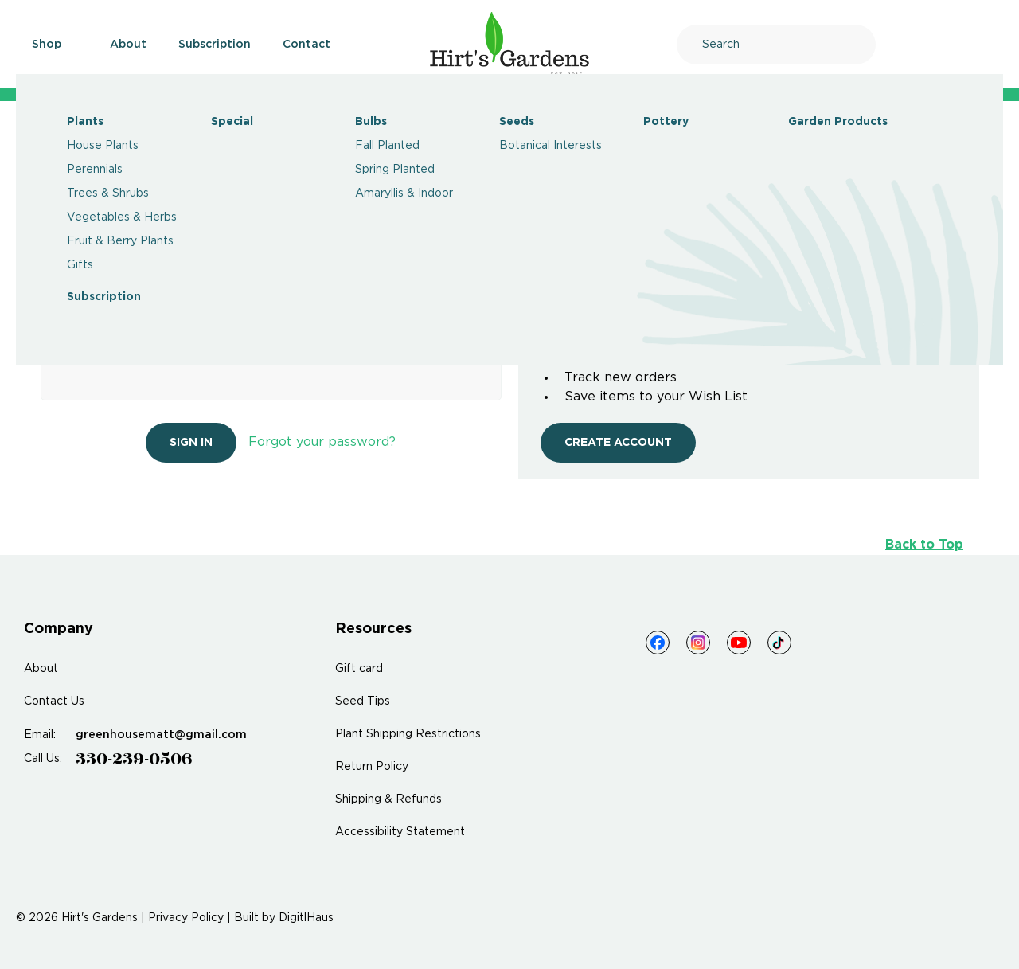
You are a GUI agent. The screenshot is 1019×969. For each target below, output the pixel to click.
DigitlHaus (306, 918)
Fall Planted (387, 145)
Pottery (666, 122)
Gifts (80, 265)
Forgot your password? (322, 442)
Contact (306, 44)
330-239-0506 (134, 759)
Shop (55, 44)
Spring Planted (395, 169)
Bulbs (371, 122)
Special (232, 122)
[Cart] (984, 44)
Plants (85, 122)
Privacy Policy (186, 918)
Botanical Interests (550, 145)
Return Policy (371, 767)
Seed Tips (362, 701)
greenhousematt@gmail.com (161, 735)
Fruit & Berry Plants (120, 241)
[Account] (943, 44)
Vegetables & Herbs (122, 217)
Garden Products (838, 122)
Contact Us (54, 701)
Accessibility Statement (400, 832)
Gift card (359, 669)
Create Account (618, 442)
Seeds (516, 122)
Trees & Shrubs (108, 193)
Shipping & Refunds (388, 799)
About (128, 44)
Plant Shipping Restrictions (408, 734)
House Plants (103, 145)
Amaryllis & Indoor (404, 193)
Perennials (95, 169)
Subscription (104, 297)
